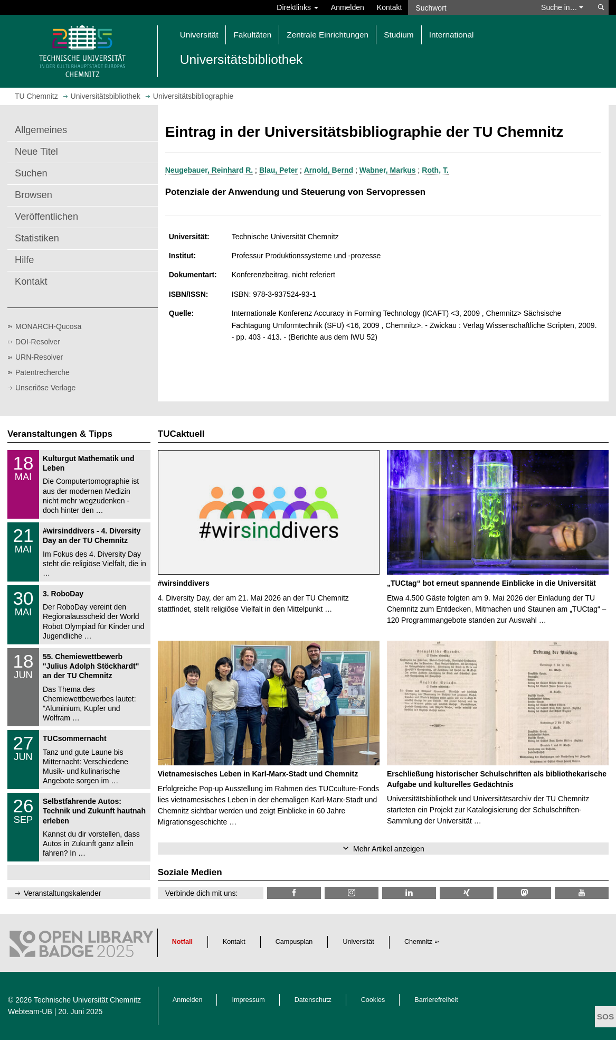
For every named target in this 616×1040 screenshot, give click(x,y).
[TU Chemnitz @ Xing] (467, 893)
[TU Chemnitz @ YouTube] (582, 893)
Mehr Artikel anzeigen (388, 849)
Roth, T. (435, 170)
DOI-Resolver (37, 342)
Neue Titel (36, 151)
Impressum (248, 1000)
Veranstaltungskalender (62, 893)
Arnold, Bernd (328, 170)
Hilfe (24, 260)
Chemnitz (418, 941)
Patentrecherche (42, 372)
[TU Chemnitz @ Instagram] (351, 893)
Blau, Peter (278, 170)
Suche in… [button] (562, 7)
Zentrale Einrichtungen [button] (327, 34)
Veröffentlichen (46, 216)
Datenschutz (313, 1000)
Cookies (373, 1000)
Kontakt (389, 7)
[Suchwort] (469, 7)
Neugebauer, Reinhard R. (209, 170)
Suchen (31, 173)
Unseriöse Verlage (45, 387)
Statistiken (37, 238)
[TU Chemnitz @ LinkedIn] (409, 893)
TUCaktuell (181, 434)
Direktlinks (297, 7)
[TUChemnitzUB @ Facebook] (294, 893)
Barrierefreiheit (436, 1000)
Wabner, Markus (387, 170)
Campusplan (294, 941)
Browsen (33, 195)
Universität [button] (199, 34)
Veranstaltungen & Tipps (59, 434)
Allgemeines (41, 130)
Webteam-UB (30, 1011)
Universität (358, 941)
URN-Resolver (39, 357)
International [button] (451, 34)
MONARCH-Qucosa (48, 326)
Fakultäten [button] (252, 34)
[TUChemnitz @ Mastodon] (524, 893)
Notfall (182, 941)
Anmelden (347, 7)
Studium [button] (398, 34)
